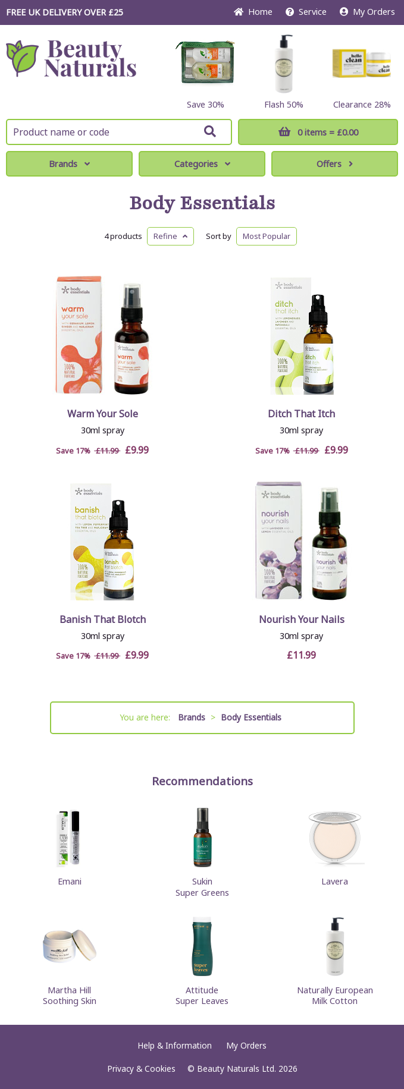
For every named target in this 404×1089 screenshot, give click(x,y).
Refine (170, 236)
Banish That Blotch (102, 619)
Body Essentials (202, 203)
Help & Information (174, 1045)
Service (306, 11)
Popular (266, 236)
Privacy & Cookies (141, 1068)
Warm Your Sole (102, 413)
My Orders (367, 11)
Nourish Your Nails (302, 619)
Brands (69, 163)
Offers (335, 163)
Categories (202, 163)
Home (253, 11)
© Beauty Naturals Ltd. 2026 (242, 1068)
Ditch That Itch (301, 413)
